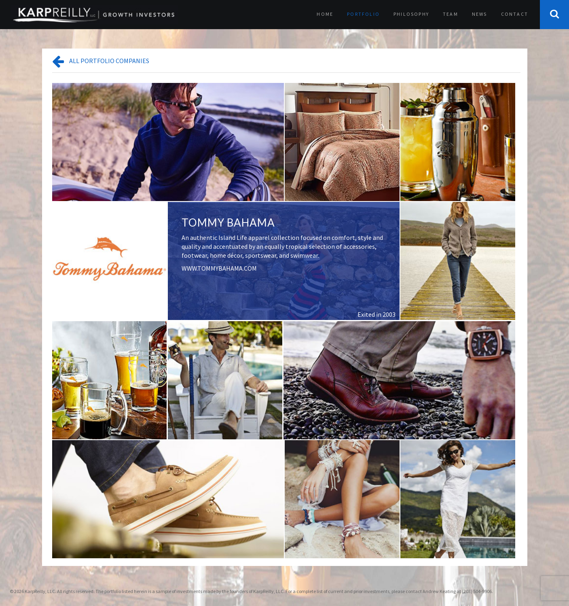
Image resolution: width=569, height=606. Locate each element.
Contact (514, 14)
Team (450, 14)
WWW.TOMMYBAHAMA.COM (219, 268)
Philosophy (411, 14)
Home (325, 14)
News (479, 14)
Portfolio (363, 14)
